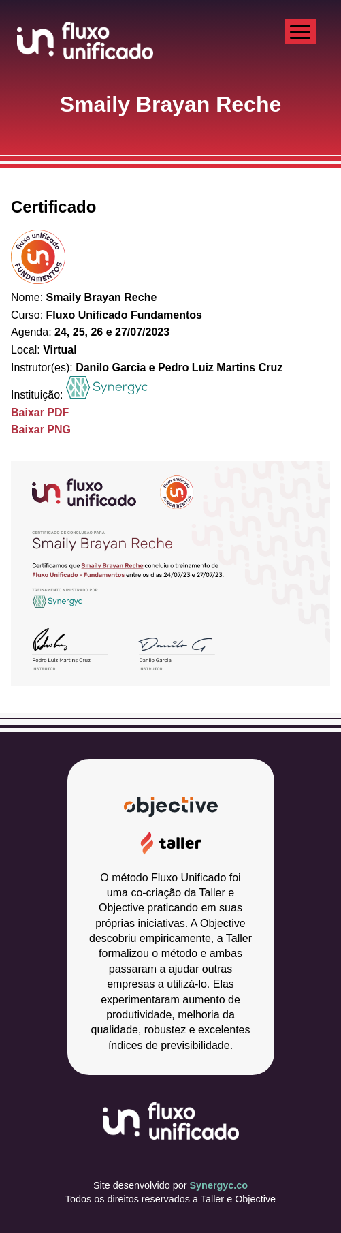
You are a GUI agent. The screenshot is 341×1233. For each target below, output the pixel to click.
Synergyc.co (219, 1185)
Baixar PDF (40, 412)
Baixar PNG (41, 429)
